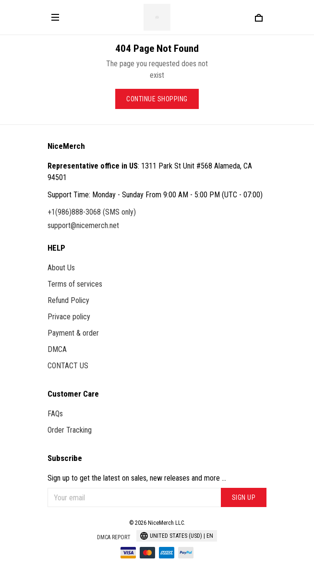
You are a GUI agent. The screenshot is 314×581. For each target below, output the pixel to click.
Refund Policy (68, 300)
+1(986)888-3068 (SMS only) (92, 212)
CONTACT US (68, 365)
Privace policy (69, 316)
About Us (61, 267)
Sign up (244, 497)
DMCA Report (114, 537)
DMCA (57, 349)
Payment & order (73, 333)
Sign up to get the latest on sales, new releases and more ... (137, 478)
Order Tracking (70, 430)
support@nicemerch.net (83, 225)
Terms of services (75, 284)
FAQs (55, 413)
